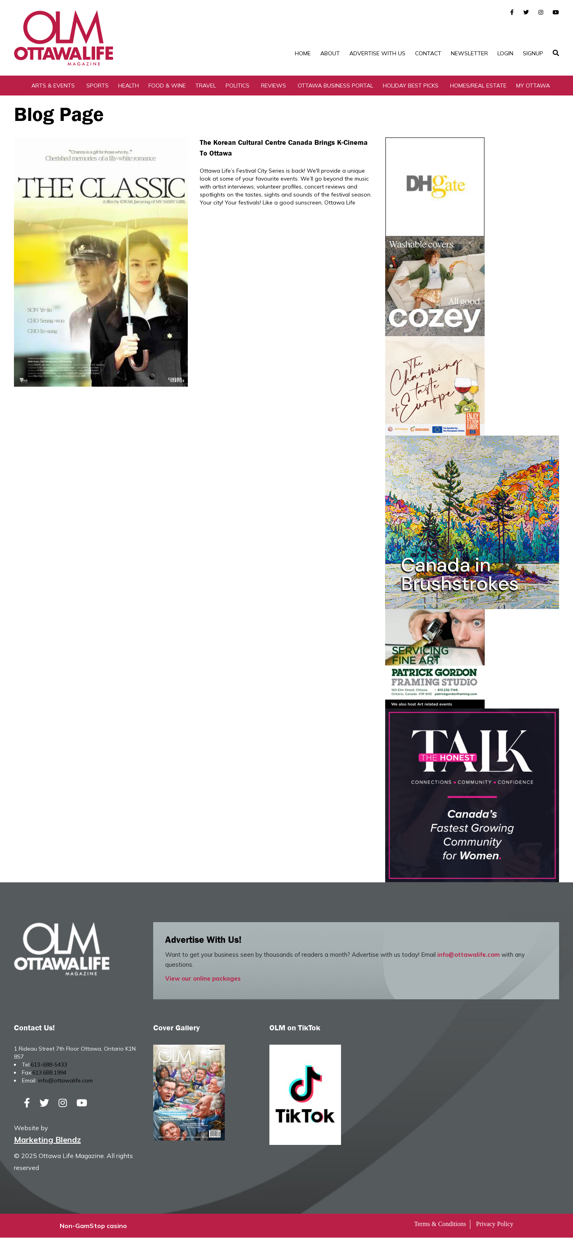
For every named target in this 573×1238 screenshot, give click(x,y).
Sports (97, 85)
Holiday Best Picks (411, 85)
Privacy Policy (494, 1224)
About (330, 53)
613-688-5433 (49, 1064)
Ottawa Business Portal (335, 85)
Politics (237, 85)
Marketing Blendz (47, 1140)
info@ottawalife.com (468, 954)
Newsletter (469, 53)
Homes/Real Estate (478, 85)
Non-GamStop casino (93, 1226)
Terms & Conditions (440, 1224)
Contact (428, 53)
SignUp (533, 53)
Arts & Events (53, 85)
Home (303, 53)
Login (505, 53)
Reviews (273, 85)
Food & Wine (167, 85)
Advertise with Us (377, 53)
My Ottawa (533, 85)
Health (128, 85)
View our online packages (203, 978)
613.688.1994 (49, 1072)
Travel (205, 85)
